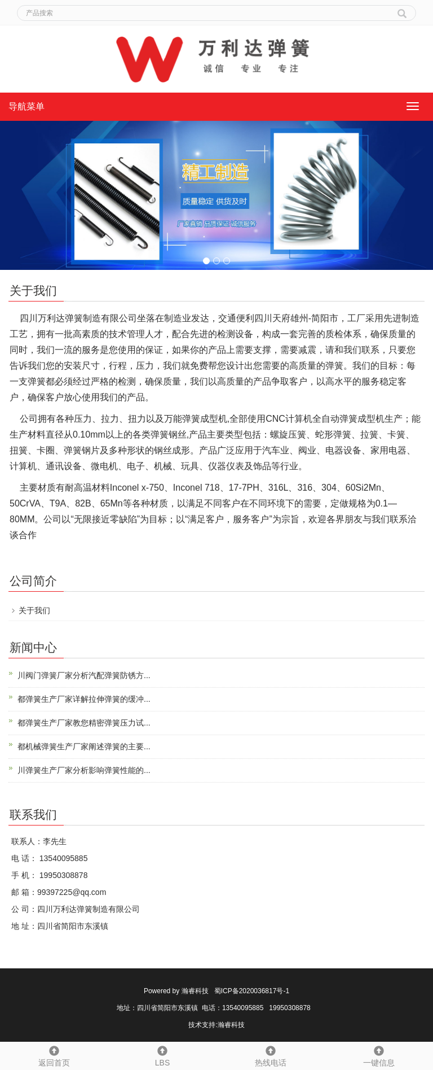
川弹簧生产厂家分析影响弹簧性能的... (84, 770)
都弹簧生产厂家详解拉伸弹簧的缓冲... (84, 699)
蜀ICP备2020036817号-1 (251, 991)
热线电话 (270, 1054)
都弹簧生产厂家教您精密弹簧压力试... (84, 722)
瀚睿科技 (195, 991)
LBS (162, 1054)
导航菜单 (26, 106)
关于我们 (34, 610)
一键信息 (379, 1054)
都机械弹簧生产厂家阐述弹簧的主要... (84, 746)
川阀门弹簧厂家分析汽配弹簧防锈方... (84, 675)
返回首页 (54, 1054)
